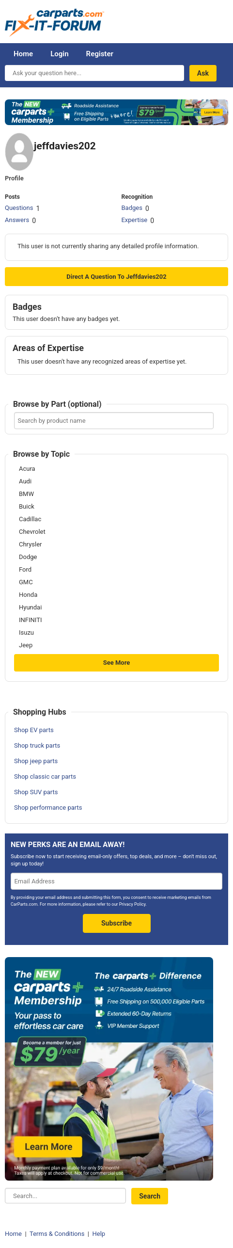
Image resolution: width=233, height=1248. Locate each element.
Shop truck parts (37, 745)
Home (23, 53)
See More (116, 662)
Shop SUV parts (36, 792)
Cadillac (30, 519)
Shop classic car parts (45, 776)
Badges (131, 207)
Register (99, 53)
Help (98, 1233)
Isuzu (26, 632)
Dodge (28, 557)
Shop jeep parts (36, 761)
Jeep (25, 645)
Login (59, 53)
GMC (26, 582)
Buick (26, 506)
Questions (19, 207)
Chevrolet (32, 531)
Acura (27, 468)
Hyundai (30, 607)
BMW (26, 494)
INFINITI (30, 620)
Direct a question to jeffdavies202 (116, 276)
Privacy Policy (132, 904)
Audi (25, 481)
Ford (25, 569)
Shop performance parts (48, 807)
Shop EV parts (34, 730)
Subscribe (116, 923)
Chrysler (30, 544)
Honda (28, 595)
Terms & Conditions (57, 1233)
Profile (14, 178)
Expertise (134, 220)
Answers (17, 220)
